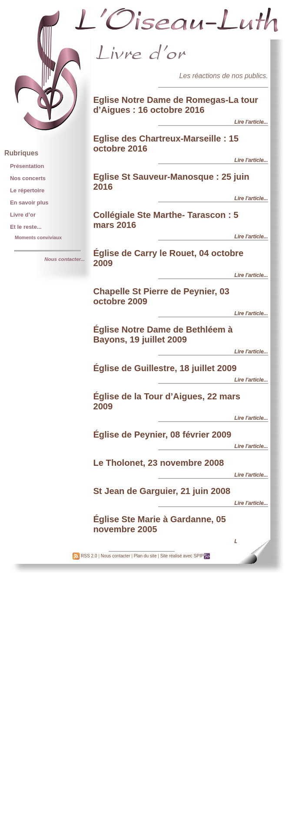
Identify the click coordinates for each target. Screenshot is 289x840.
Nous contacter (115, 555)
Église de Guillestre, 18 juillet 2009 (164, 368)
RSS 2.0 (85, 555)
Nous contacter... (64, 259)
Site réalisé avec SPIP (185, 555)
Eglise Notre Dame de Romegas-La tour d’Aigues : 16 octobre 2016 (175, 105)
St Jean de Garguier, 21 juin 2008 (161, 491)
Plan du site (145, 555)
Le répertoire (27, 190)
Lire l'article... (251, 122)
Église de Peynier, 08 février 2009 (162, 434)
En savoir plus (29, 202)
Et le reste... (26, 227)
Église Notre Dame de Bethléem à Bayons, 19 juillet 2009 (163, 334)
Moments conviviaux (38, 237)
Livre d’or (23, 214)
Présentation (27, 166)
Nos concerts (28, 178)
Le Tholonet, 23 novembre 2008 (158, 463)
